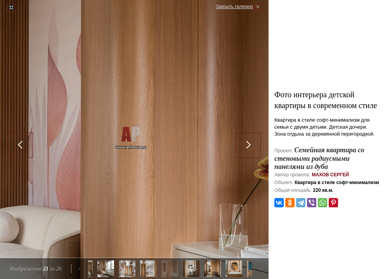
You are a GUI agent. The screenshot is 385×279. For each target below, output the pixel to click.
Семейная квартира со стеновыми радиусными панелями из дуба (319, 158)
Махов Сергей (330, 174)
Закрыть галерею (234, 6)
